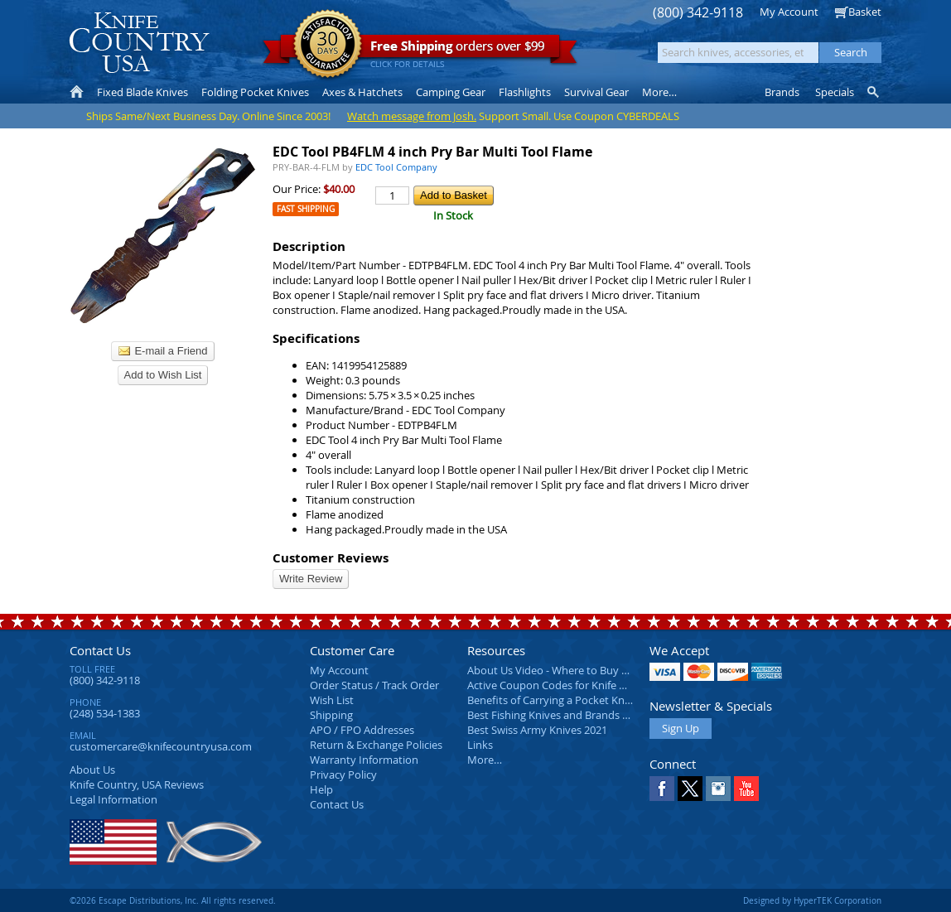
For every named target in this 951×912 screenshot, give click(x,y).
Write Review (310, 578)
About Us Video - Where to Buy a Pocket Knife (579, 670)
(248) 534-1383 (105, 713)
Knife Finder (874, 92)
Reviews (137, 784)
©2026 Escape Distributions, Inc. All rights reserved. (173, 900)
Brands (782, 91)
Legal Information (113, 799)
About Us (92, 769)
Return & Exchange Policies (376, 744)
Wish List (332, 699)
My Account (789, 11)
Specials (834, 91)
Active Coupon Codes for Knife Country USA (574, 685)
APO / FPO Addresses (362, 729)
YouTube (746, 788)
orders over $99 (420, 50)
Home (76, 92)
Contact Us (100, 650)
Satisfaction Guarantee (327, 45)
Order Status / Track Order (374, 685)
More (659, 91)
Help (321, 789)
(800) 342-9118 (698, 13)
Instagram (718, 788)
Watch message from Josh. (411, 116)
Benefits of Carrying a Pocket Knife (551, 699)
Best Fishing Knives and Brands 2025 (556, 714)
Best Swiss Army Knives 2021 (537, 729)
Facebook (661, 788)
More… (484, 759)
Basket (864, 11)
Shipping (331, 714)
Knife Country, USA (139, 42)
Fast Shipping (306, 209)
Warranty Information (364, 759)
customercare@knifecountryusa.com (161, 746)
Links (480, 744)
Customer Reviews (331, 558)
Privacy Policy (343, 774)
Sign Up (680, 728)
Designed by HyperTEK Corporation (812, 900)
